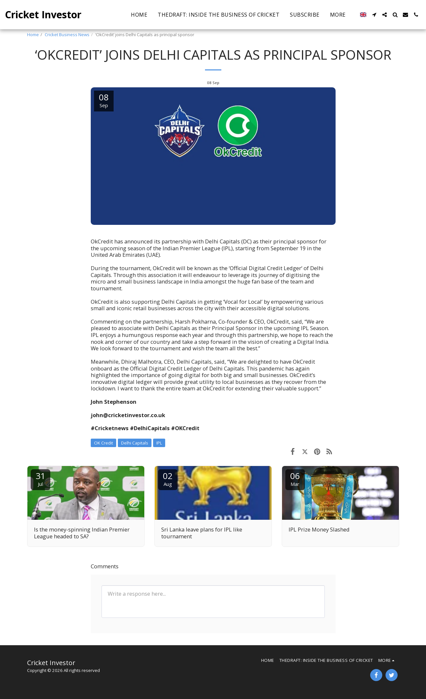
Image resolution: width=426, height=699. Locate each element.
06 (295, 478)
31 (40, 478)
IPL (159, 443)
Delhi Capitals (134, 443)
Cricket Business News (67, 34)
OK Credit (103, 443)
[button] (308, 14)
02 (168, 478)
